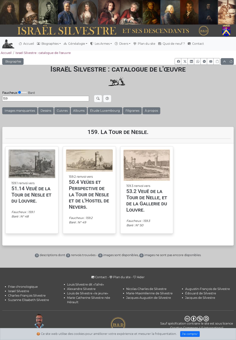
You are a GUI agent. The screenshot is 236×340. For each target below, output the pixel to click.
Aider (139, 277)
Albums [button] (79, 110)
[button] (178, 61)
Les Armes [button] (100, 43)
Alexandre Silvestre (81, 289)
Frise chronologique (23, 286)
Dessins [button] (46, 110)
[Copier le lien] (216, 61)
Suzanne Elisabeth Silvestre (28, 300)
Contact (196, 43)
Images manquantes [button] (20, 110)
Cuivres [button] (62, 110)
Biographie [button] (13, 61)
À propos (151, 110)
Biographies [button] (48, 43)
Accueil (26, 43)
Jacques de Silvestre (200, 298)
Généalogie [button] (74, 43)
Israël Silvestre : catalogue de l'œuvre (43, 53)
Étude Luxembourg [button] (105, 110)
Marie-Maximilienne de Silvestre (149, 293)
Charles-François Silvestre (27, 295)
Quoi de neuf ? (171, 43)
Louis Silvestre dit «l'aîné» (85, 284)
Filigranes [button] (132, 110)
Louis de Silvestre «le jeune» (87, 293)
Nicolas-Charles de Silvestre (146, 289)
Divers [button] (121, 43)
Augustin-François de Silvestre (207, 289)
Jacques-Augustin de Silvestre (148, 298)
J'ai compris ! (190, 334)
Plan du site (144, 43)
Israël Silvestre (18, 291)
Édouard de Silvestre (200, 293)
